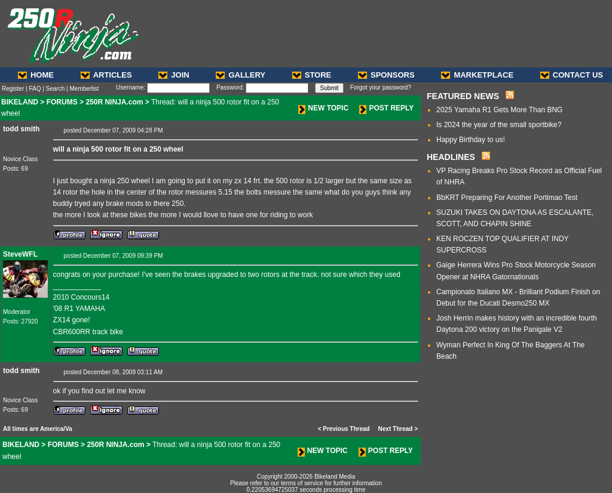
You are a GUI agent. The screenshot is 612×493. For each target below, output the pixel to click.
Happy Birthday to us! (470, 139)
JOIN (173, 74)
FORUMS (62, 102)
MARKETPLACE (477, 74)
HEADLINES (451, 157)
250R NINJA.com (114, 102)
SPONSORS (386, 74)
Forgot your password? (380, 87)
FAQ (35, 88)
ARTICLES (106, 74)
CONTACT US (571, 74)
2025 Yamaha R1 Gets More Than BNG (499, 110)
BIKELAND (19, 102)
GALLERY (240, 74)
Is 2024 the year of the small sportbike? (498, 125)
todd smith (21, 129)
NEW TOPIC (323, 108)
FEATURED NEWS (463, 96)
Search (55, 88)
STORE (312, 74)
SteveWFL (20, 254)
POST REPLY (386, 108)
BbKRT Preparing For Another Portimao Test (506, 197)
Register (13, 88)
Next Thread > (398, 429)
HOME (36, 74)
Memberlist (84, 88)
